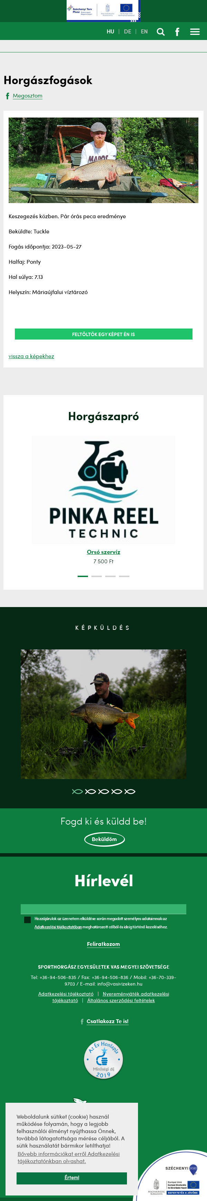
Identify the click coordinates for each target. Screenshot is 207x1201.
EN (144, 32)
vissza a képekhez (31, 357)
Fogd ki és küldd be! (103, 832)
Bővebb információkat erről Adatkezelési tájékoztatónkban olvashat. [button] (69, 1158)
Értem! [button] (72, 1178)
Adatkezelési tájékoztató (65, 994)
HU (110, 32)
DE (127, 32)
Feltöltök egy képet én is (103, 334)
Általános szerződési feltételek (121, 1000)
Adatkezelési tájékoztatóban (58, 926)
